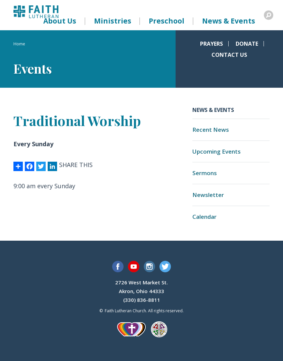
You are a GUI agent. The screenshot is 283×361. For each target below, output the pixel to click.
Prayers (211, 43)
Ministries (112, 21)
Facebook (118, 266)
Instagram (149, 266)
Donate (247, 43)
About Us (59, 21)
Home (19, 44)
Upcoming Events (216, 151)
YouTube (133, 266)
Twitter (165, 266)
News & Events (228, 21)
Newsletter (208, 195)
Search (268, 15)
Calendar (204, 216)
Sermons (204, 173)
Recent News (210, 129)
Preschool (166, 21)
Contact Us (229, 54)
